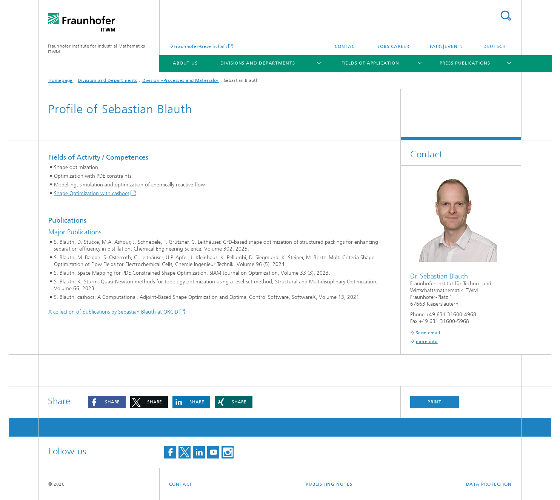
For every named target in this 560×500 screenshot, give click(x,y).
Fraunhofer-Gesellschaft (200, 46)
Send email (428, 332)
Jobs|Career (393, 46)
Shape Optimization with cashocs (91, 193)
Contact (346, 46)
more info (427, 341)
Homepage (60, 80)
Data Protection (489, 484)
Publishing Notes (329, 484)
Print (435, 402)
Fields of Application (370, 63)
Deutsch (494, 46)
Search (506, 15)
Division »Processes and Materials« (180, 80)
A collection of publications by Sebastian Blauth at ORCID (113, 312)
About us (185, 63)
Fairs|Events (446, 46)
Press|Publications (465, 63)
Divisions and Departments (257, 63)
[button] (107, 402)
